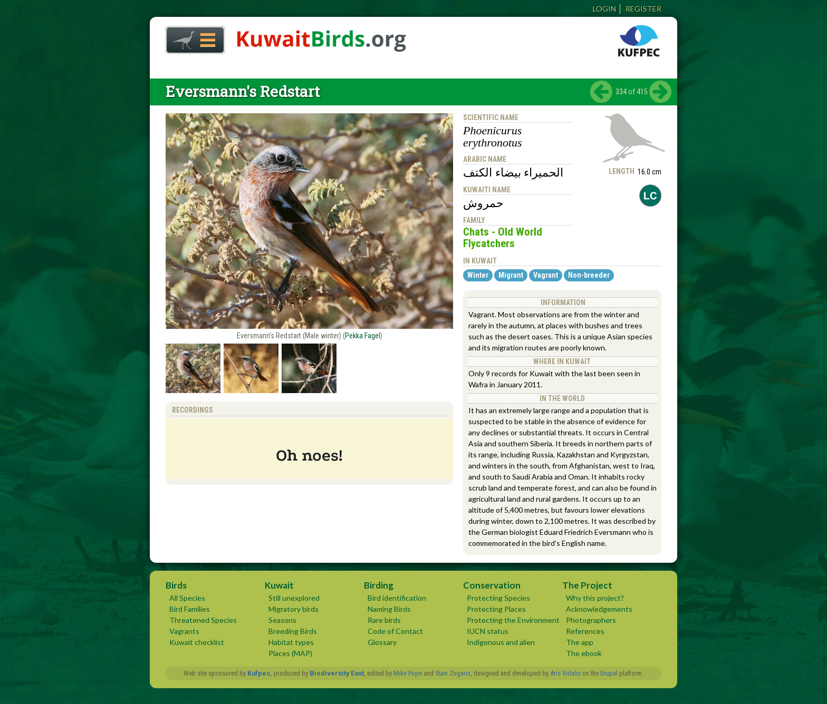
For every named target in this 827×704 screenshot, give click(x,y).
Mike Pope (407, 673)
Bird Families (189, 608)
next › (660, 92)
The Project (587, 585)
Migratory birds (293, 608)
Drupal (609, 673)
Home (191, 37)
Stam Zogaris (452, 673)
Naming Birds (389, 608)
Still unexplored (294, 597)
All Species (187, 597)
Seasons (282, 619)
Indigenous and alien (501, 642)
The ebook (584, 653)
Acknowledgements (599, 608)
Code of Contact (395, 631)
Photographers (591, 619)
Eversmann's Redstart (243, 91)
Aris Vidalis (565, 673)
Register (643, 8)
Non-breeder (589, 275)
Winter (477, 275)
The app (579, 642)
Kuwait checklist (196, 642)
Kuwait (279, 585)
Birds (176, 585)
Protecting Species (498, 597)
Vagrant (545, 275)
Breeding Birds (292, 631)
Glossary (382, 642)
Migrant (510, 275)
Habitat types (291, 642)
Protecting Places (496, 608)
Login (604, 8)
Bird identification (397, 597)
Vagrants (184, 631)
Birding (378, 585)
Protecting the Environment (513, 619)
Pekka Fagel (362, 335)
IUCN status (487, 631)
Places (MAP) (290, 653)
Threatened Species (203, 619)
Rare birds (384, 619)
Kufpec (259, 673)
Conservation (492, 585)
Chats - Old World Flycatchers (502, 238)
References (585, 631)
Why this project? (595, 597)
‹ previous (601, 92)
